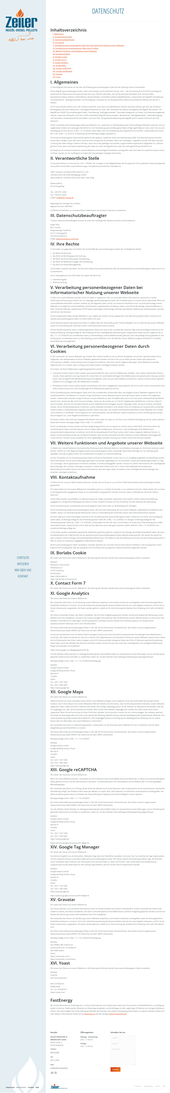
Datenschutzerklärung (118, 1014)
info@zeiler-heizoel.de (65, 198)
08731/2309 (54, 1052)
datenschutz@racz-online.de (67, 239)
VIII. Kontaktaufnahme (61, 54)
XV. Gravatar (58, 74)
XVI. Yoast (56, 77)
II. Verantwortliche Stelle (62, 37)
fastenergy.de (89, 1014)
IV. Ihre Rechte (58, 42)
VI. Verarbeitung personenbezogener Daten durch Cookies (75, 48)
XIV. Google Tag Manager (62, 71)
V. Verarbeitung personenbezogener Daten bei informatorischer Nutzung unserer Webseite (88, 45)
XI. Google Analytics (60, 62)
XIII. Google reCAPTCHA (62, 68)
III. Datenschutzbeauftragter (64, 40)
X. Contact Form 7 (60, 60)
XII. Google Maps (59, 65)
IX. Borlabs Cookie (60, 57)
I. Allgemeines (58, 34)
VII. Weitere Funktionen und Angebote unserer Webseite (75, 51)
